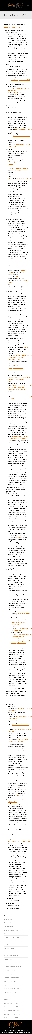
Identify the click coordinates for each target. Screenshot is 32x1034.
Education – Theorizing (10, 970)
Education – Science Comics (11, 930)
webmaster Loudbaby (23, 1030)
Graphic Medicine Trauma (11, 941)
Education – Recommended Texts (12, 963)
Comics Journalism (9, 948)
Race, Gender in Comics (10, 992)
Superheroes (7, 999)
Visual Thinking (8, 974)
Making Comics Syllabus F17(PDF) (13, 27)
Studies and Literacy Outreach (12, 937)
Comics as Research (9, 996)
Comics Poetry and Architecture (12, 952)
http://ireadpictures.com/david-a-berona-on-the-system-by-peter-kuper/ (18, 439)
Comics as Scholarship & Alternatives (13, 1007)
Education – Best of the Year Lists (12, 966)
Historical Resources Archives (12, 977)
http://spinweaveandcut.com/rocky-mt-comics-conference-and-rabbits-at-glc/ (20, 379)
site (15, 172)
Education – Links (8, 923)
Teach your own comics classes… (12, 1010)
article (18, 276)
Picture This (17, 92)
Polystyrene (18, 795)
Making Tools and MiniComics (11, 988)
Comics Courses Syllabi (10, 981)
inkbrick (26, 347)
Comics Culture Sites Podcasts (12, 1003)
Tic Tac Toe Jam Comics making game (18, 162)
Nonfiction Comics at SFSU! (11, 1018)
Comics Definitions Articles (11, 955)
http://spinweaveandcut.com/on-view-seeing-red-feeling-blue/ (21, 637)
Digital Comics (7, 985)
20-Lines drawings (18, 170)
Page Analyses (8, 959)
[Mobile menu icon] (28, 5)
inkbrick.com (18, 537)
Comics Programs (8, 926)
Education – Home (9, 919)
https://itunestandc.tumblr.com (20, 725)
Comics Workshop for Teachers (12, 1014)
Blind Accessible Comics (10, 944)
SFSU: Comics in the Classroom (12, 934)
